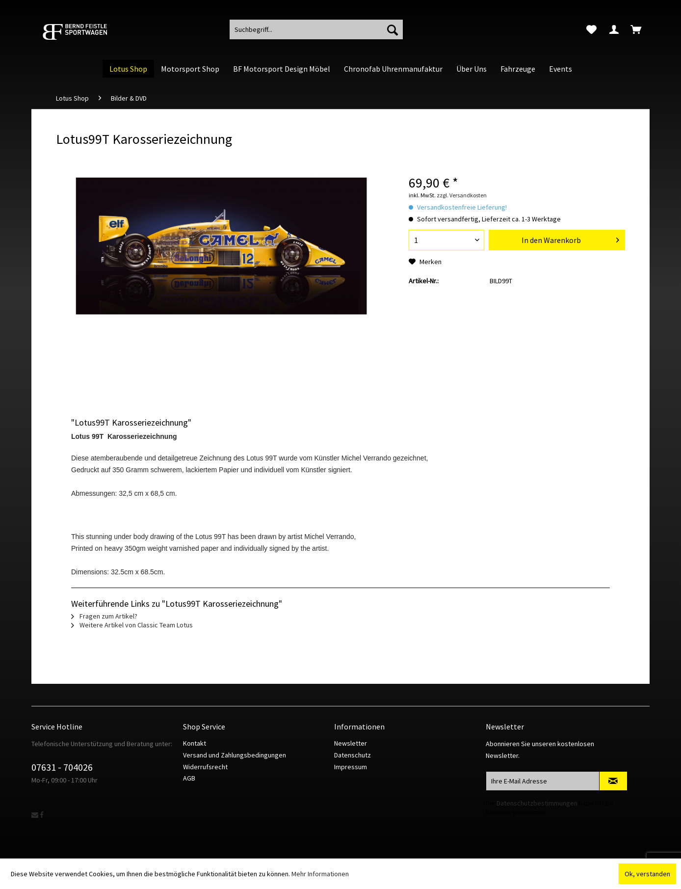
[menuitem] (591, 29)
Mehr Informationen (320, 873)
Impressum (350, 766)
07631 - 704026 (62, 767)
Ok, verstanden (647, 873)
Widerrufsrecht (205, 766)
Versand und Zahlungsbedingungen (234, 755)
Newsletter (350, 743)
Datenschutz (352, 755)
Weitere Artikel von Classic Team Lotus (132, 624)
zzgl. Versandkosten (462, 195)
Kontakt (194, 743)
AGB (189, 778)
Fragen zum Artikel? (104, 616)
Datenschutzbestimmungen (537, 803)
